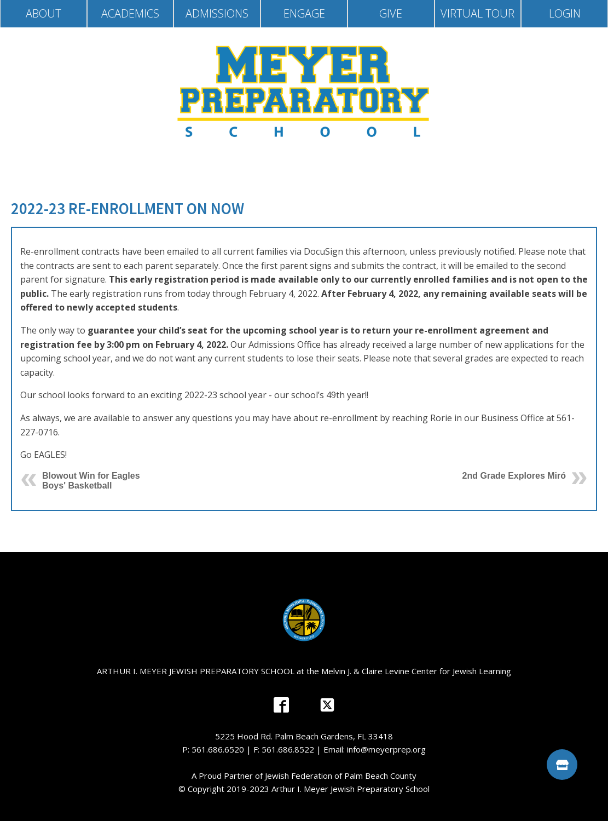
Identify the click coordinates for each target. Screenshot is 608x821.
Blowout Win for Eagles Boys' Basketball (91, 480)
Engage (304, 13)
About (43, 13)
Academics (130, 13)
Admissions (217, 13)
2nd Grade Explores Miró (514, 475)
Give (390, 13)
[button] (562, 764)
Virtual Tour (477, 13)
